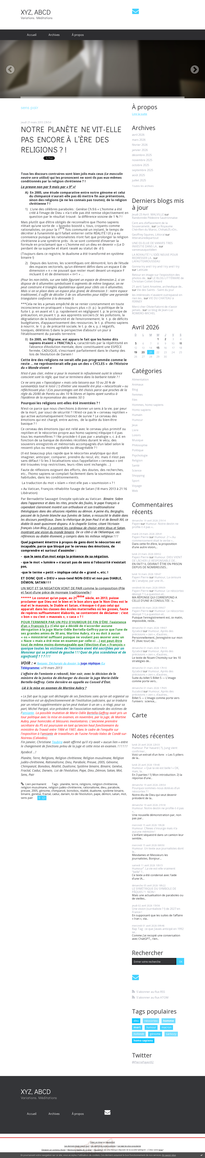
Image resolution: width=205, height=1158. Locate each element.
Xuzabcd (137, 691)
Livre (135, 430)
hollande (139, 1034)
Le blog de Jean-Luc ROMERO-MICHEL (152, 311)
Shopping (138, 475)
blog (161, 1150)
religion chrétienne (104, 784)
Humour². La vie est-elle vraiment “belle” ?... (153, 870)
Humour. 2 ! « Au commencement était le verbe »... (154, 538)
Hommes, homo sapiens (147, 405)
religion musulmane (34, 787)
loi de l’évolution (81, 794)
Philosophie (139, 445)
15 (157, 347)
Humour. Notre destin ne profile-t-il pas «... (155, 525)
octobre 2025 (140, 165)
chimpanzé (58, 791)
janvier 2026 (140, 150)
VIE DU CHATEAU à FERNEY (153, 299)
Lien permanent (33, 784)
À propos (78, 35)
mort (137, 1027)
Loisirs (136, 435)
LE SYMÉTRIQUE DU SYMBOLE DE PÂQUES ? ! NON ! (154, 890)
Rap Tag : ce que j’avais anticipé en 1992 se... (158, 930)
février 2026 (140, 144)
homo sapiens (143, 1040)
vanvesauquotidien (144, 250)
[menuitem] (31, 34)
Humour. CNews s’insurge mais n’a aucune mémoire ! (154, 829)
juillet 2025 (139, 180)
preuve (25, 791)
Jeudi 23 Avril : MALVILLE (148, 214)
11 (180, 343)
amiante (28, 713)
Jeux (135, 425)
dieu (103, 787)
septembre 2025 (142, 170)
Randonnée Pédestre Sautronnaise (155, 218)
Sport (135, 480)
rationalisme (91, 787)
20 (143, 352)
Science (137, 470)
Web (135, 490)
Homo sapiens (141, 410)
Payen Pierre (140, 537)
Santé (135, 465)
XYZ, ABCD (36, 11)
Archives (54, 35)
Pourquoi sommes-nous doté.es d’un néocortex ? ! (156, 789)
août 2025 (138, 175)
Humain (137, 415)
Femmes (137, 394)
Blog (135, 389)
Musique (137, 440)
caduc (55, 794)
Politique (137, 450)
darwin (65, 794)
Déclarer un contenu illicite (54, 1150)
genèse (36, 794)
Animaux (137, 384)
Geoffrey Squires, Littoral (148, 234)
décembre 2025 (142, 155)
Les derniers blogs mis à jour (76, 1146)
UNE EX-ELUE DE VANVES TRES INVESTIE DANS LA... (152, 244)
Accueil (31, 35)
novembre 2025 (142, 160)
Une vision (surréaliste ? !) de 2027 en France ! (156, 910)
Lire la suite (139, 114)
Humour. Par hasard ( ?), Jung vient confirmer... (154, 749)
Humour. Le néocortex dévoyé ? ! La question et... (158, 592)
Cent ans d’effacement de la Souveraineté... (150, 224)
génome (44, 791)
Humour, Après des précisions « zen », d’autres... (152, 632)
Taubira (57, 742)
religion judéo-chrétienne (65, 787)
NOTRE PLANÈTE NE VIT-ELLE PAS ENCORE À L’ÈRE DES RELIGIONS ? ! (71, 139)
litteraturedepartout (145, 238)
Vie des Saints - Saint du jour (155, 290)
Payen (136, 524)
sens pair (27, 798)
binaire (25, 794)
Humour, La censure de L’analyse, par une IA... (156, 578)
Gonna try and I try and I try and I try (155, 266)
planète (65, 784)
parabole (113, 787)
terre (74, 784)
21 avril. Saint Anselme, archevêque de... (157, 286)
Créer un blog (96, 1142)
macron (166, 1027)
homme (168, 1021)
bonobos (73, 791)
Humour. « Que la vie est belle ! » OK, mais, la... (155, 769)
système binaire (113, 791)
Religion (137, 460)
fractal (46, 794)
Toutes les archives (143, 186)
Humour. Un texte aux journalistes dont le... (158, 850)
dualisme (95, 791)
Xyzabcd (137, 631)
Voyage (137, 485)
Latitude (142, 270)
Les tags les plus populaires (129, 1146)
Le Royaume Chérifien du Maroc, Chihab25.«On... (155, 227)
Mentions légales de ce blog (79, 1150)
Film (134, 399)
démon (106, 794)
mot (123, 794)
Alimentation (140, 379)
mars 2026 (139, 139)
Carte (139, 715)
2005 (34, 791)
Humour (137, 420)
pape (97, 794)
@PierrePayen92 (143, 1062)
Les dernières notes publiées (103, 1146)
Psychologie (140, 455)
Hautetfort (110, 1142)
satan (115, 794)
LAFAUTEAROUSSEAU (146, 261)
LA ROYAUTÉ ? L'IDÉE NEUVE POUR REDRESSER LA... (155, 256)
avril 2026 (138, 134)
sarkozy (171, 1034)
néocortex (151, 1021)
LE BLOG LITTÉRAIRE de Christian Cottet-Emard (158, 279)
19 (135, 352)
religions (85, 784)
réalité (84, 791)
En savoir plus (169, 1155)
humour (151, 1027)
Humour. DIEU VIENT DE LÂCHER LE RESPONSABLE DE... (157, 558)
